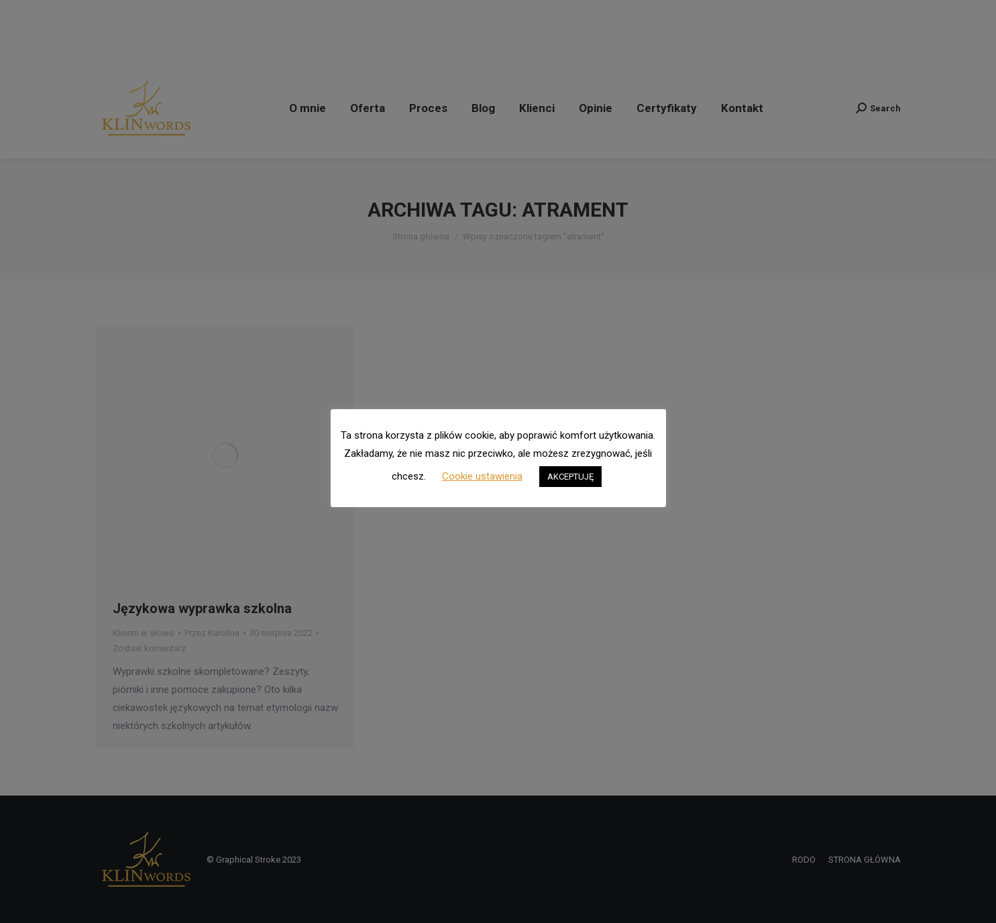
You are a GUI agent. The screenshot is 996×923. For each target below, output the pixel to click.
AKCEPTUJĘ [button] (570, 477)
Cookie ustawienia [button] (482, 476)
